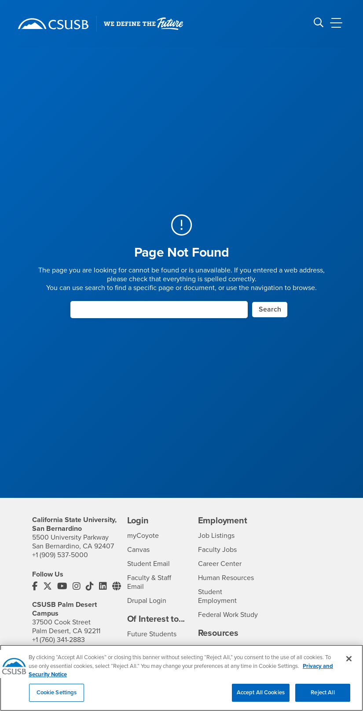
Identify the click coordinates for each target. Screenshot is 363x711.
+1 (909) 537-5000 (60, 555)
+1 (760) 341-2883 (58, 639)
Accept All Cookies (261, 699)
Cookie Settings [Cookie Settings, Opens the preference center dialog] (57, 699)
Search (270, 309)
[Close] (349, 665)
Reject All (322, 699)
